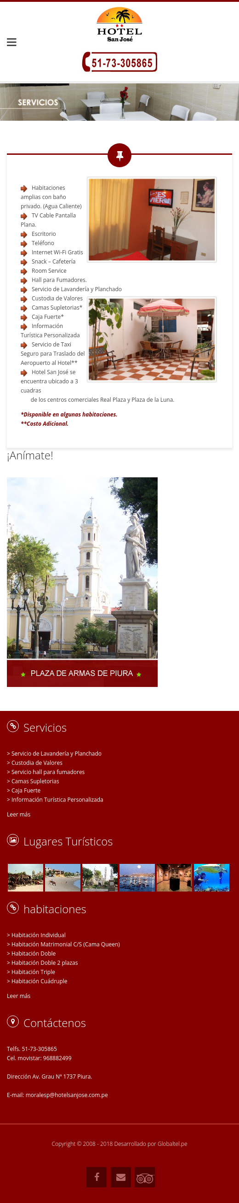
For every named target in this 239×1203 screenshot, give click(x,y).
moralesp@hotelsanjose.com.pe (67, 1095)
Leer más (18, 814)
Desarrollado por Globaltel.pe (151, 1144)
